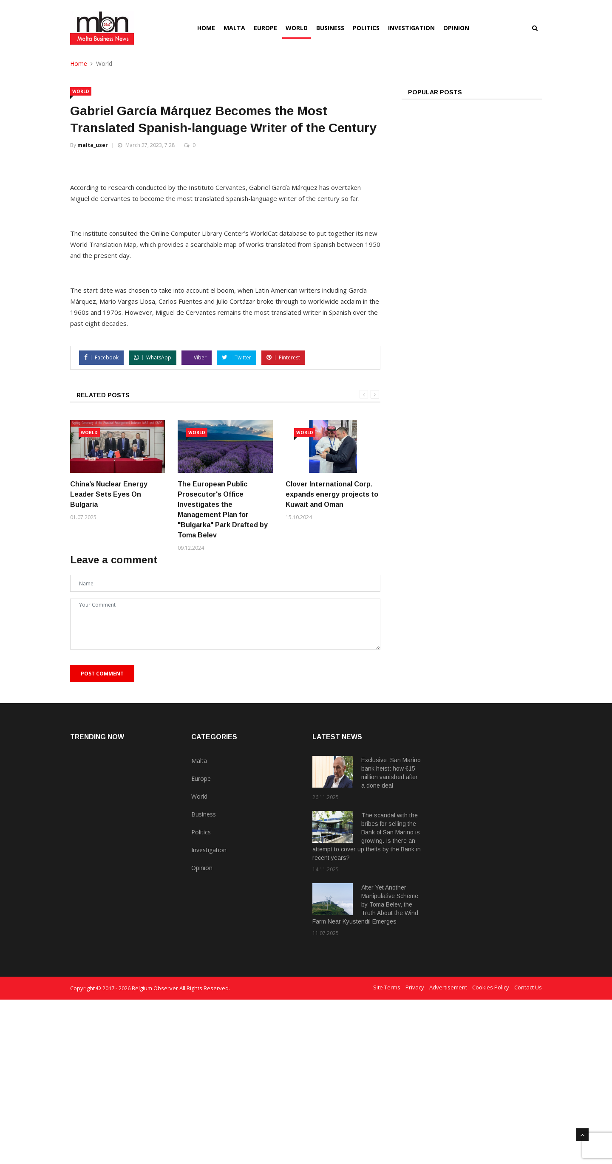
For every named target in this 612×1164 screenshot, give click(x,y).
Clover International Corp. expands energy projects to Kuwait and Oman (332, 658)
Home (206, 28)
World (297, 28)
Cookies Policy (490, 1152)
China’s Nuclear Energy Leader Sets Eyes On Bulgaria (108, 658)
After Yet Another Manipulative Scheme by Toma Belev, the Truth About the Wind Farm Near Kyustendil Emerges (365, 1068)
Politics (366, 28)
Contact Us (528, 1152)
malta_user (92, 145)
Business (330, 28)
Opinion (456, 28)
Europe (265, 28)
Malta (234, 28)
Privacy (414, 1152)
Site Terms (386, 1152)
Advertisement (448, 1152)
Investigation (411, 28)
